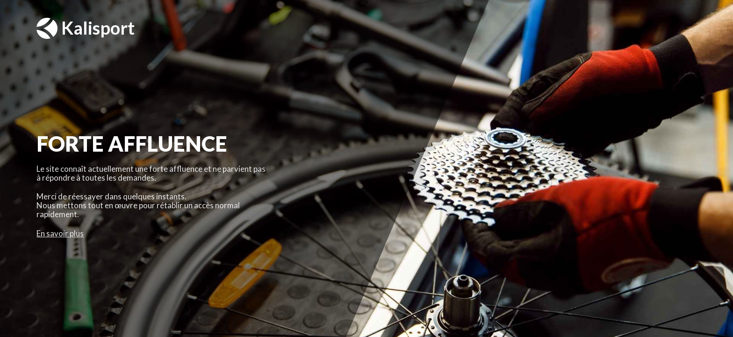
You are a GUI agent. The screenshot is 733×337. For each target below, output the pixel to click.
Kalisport (85, 28)
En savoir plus (60, 233)
